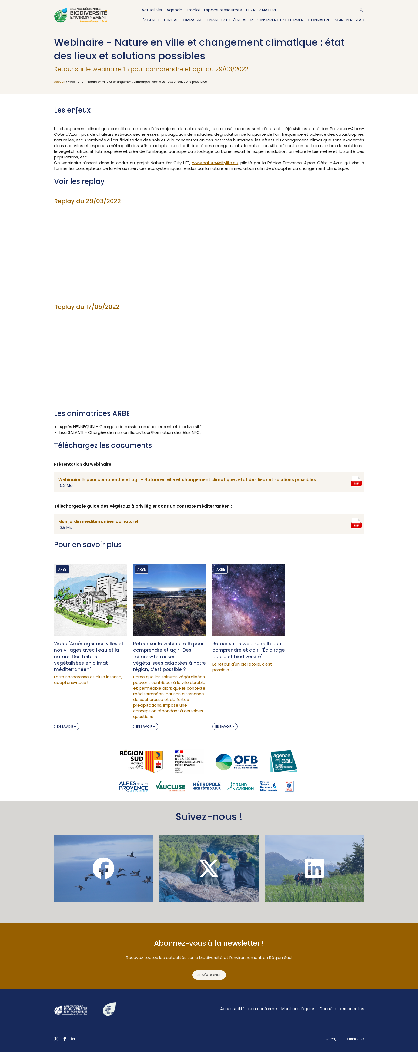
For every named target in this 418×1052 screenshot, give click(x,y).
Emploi (193, 10)
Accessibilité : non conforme (248, 1008)
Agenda (174, 10)
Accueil (59, 82)
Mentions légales (298, 1008)
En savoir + (66, 726)
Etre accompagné (183, 20)
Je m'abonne (209, 975)
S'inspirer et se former (280, 20)
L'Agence (151, 20)
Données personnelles (342, 1008)
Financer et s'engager (230, 20)
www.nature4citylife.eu (215, 163)
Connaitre (319, 20)
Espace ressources (223, 10)
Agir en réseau (349, 20)
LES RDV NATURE (261, 10)
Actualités (152, 10)
